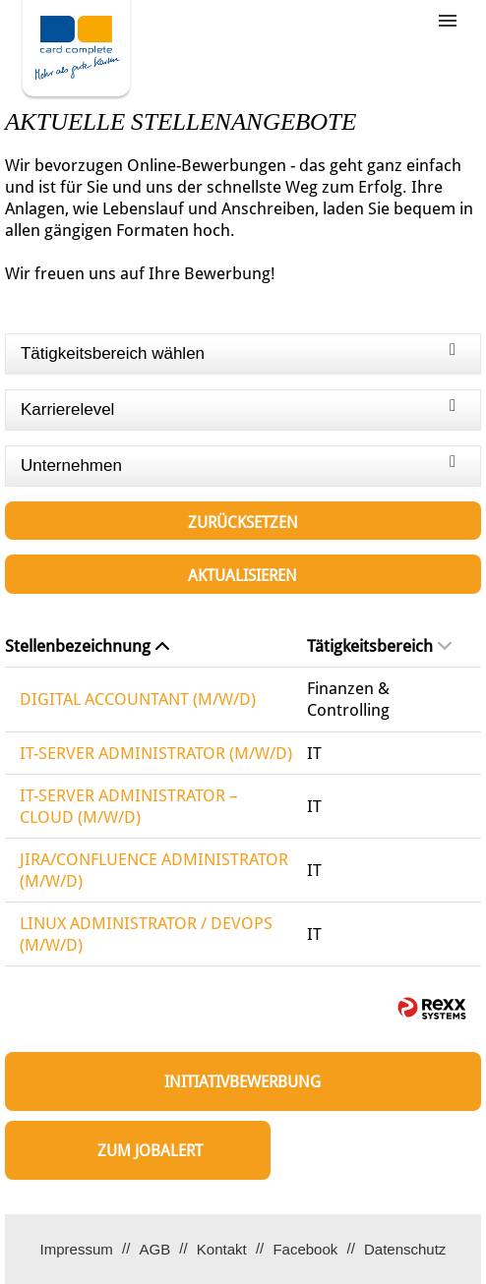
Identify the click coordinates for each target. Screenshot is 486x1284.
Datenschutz (405, 1249)
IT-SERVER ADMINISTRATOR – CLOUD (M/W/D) (129, 806)
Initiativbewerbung (242, 1082)
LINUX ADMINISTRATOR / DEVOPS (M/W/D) (146, 934)
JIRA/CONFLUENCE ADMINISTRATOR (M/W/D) (154, 870)
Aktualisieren (242, 575)
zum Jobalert (150, 1150)
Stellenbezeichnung (87, 646)
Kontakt (222, 1249)
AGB (154, 1249)
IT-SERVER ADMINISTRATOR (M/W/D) (156, 753)
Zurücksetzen (243, 522)
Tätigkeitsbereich (379, 646)
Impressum (76, 1249)
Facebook (305, 1249)
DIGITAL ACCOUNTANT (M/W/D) (138, 699)
